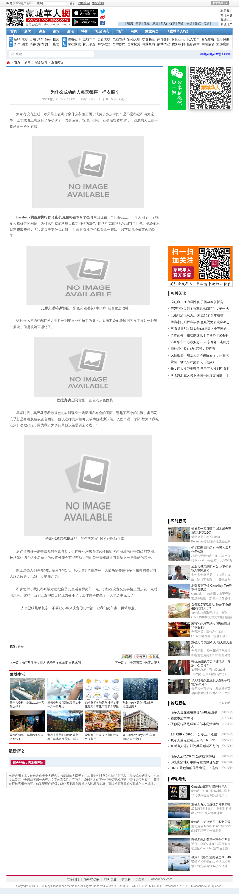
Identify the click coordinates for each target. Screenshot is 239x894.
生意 (147, 23)
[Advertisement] (168, 15)
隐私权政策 (91, 879)
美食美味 (104, 39)
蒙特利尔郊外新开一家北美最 (210, 822)
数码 (48, 39)
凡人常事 (193, 39)
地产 (119, 31)
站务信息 (110, 879)
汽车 (40, 39)
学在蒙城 (74, 44)
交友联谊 (148, 39)
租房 (130, 23)
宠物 (40, 44)
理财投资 (133, 44)
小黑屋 (139, 879)
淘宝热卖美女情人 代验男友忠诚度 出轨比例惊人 (54, 662)
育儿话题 (89, 44)
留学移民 (118, 44)
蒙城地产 (226, 24)
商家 (134, 31)
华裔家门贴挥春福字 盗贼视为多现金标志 (200, 322)
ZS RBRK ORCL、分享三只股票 (194, 734)
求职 (25, 39)
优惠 (172, 23)
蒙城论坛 (226, 20)
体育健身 (163, 39)
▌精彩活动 (177, 779)
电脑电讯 (118, 39)
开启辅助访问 (231, 3)
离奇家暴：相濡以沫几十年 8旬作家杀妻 (199, 335)
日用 (32, 39)
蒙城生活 (17, 674)
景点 (198, 23)
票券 (32, 44)
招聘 (17, 39)
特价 (84, 31)
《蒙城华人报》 (178, 31)
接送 (206, 23)
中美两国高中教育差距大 (143, 662)
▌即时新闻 (177, 521)
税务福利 (178, 44)
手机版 (125, 879)
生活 (70, 31)
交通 (189, 23)
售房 (138, 23)
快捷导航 (219, 3)
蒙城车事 (89, 39)
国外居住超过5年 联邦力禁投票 (193, 348)
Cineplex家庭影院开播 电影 (209, 786)
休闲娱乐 (178, 39)
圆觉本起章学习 (182, 718)
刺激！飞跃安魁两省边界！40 (211, 857)
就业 (155, 23)
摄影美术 (193, 44)
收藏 (156, 656)
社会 (21, 646)
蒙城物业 (163, 44)
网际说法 (104, 44)
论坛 (56, 31)
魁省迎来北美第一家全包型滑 (210, 839)
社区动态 (102, 31)
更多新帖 (224, 703)
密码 (40, 3)
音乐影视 (208, 39)
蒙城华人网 (8, 62)
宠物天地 (133, 39)
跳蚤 (42, 31)
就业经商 (148, 44)
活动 (164, 23)
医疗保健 (222, 39)
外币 (17, 44)
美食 (181, 23)
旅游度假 (222, 44)
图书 (25, 44)
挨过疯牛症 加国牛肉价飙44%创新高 (197, 302)
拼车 (48, 44)
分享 (142, 656)
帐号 (9, 3)
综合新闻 (41, 62)
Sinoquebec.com (161, 879)
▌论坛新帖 (177, 703)
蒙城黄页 (152, 31)
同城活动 (208, 44)
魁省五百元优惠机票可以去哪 (210, 804)
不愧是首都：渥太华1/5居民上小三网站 (199, 328)
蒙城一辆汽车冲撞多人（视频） (193, 362)
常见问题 (226, 15)
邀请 (129, 656)
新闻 (27, 31)
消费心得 (74, 39)
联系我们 (226, 10)
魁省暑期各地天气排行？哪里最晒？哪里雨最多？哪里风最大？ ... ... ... (102, 706)
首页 (13, 31)
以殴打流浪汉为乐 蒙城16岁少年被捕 (197, 315)
